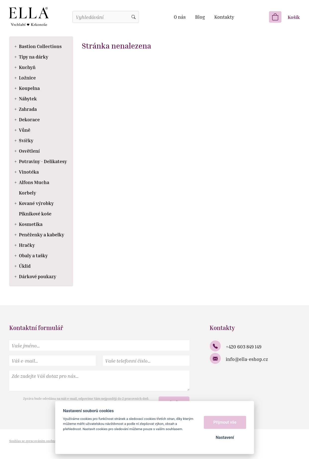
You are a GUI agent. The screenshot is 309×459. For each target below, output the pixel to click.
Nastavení (225, 437)
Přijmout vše (224, 422)
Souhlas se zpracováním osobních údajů (39, 441)
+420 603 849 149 (244, 346)
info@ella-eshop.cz (247, 359)
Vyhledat (133, 17)
